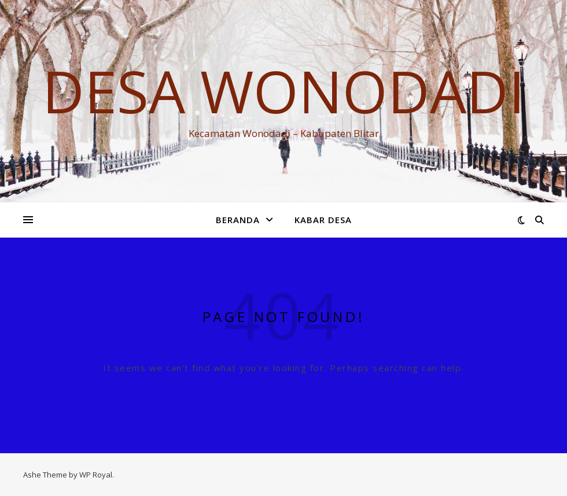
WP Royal (95, 474)
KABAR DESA (323, 219)
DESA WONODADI (283, 91)
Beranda (238, 219)
